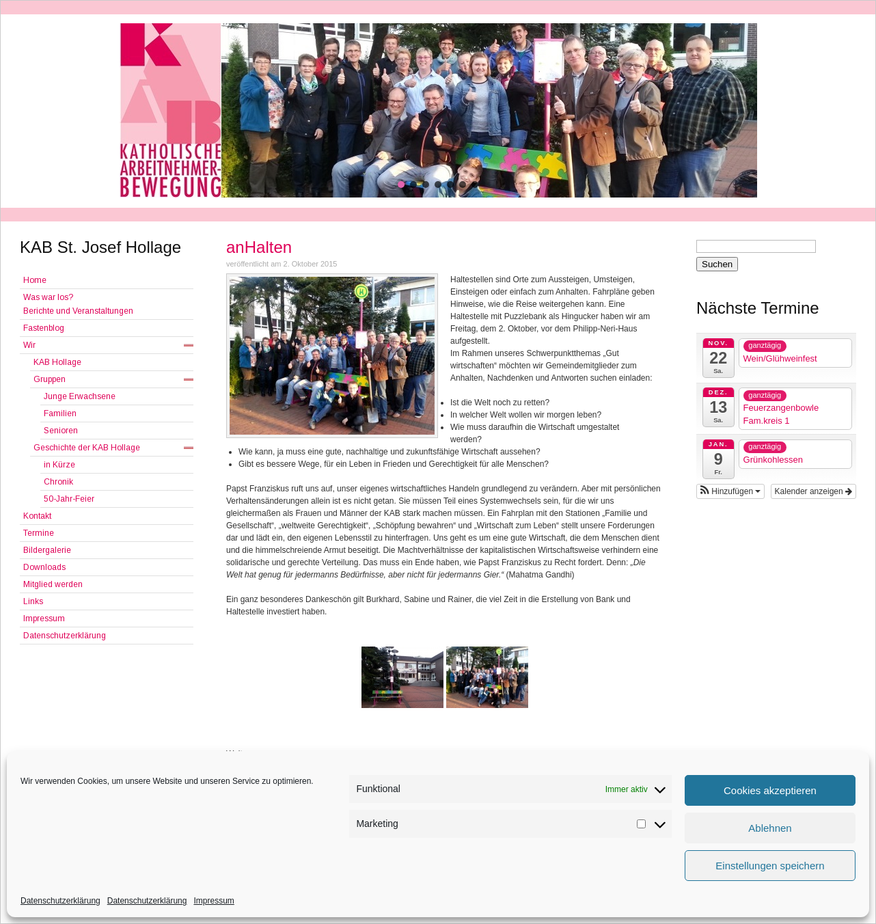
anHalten (259, 247)
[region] (438, 110)
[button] (401, 184)
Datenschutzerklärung (60, 901)
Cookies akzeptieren (770, 790)
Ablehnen (769, 828)
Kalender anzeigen (813, 491)
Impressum (213, 901)
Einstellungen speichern (769, 865)
